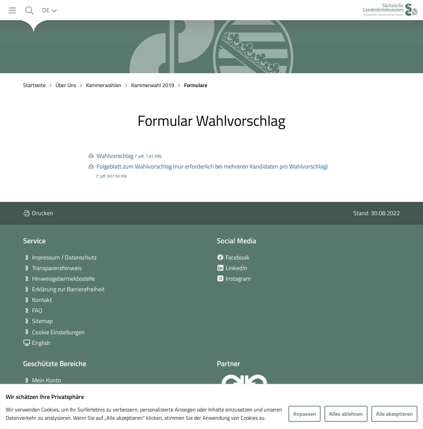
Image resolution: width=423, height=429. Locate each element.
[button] (29, 10)
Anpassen (304, 414)
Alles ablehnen (346, 414)
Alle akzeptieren (394, 414)
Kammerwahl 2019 (152, 85)
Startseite (34, 85)
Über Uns (66, 85)
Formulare (195, 85)
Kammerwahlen (103, 85)
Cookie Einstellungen (58, 332)
